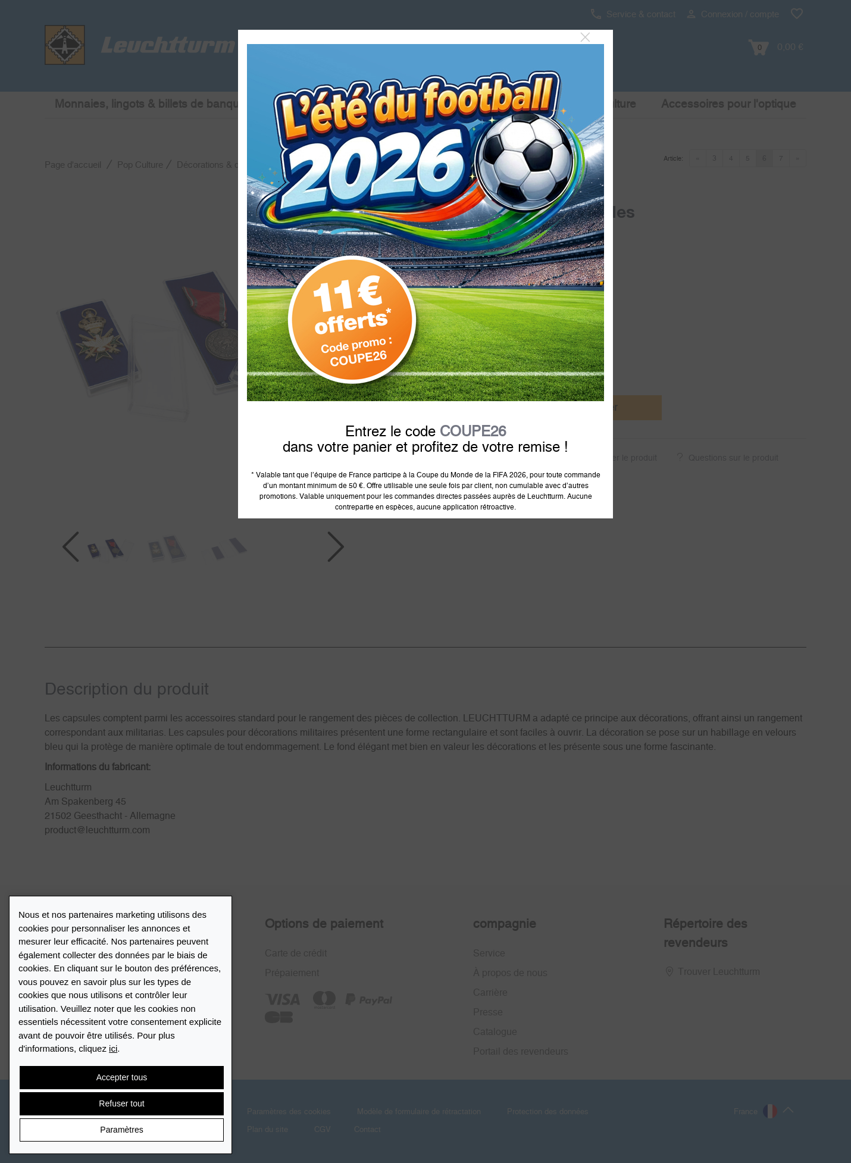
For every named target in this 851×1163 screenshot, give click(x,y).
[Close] (585, 37)
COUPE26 (473, 432)
